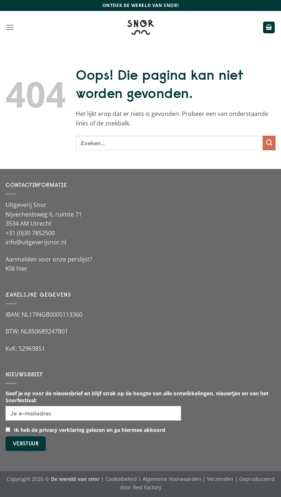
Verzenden (220, 478)
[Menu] (9, 27)
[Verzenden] (269, 143)
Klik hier (16, 268)
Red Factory (147, 487)
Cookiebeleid (121, 478)
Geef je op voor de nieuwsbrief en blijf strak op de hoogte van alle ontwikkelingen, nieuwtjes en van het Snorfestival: (137, 397)
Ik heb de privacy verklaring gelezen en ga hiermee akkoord (85, 429)
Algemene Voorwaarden (172, 478)
